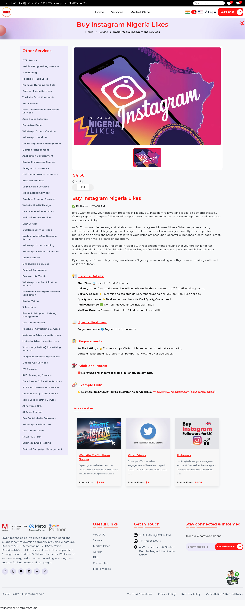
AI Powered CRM (32, 406)
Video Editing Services (36, 192)
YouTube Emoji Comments (38, 97)
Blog (96, 557)
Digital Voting (30, 301)
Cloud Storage (31, 257)
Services (117, 12)
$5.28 (89, 482)
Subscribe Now (230, 546)
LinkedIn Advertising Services (40, 341)
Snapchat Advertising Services (41, 356)
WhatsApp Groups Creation (39, 131)
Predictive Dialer (32, 125)
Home (99, 12)
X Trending (29, 307)
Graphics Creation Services (38, 199)
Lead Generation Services (38, 211)
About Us (99, 534)
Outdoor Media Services (37, 91)
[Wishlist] (229, 4)
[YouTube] (21, 571)
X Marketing (29, 72)
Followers (172, 455)
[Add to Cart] (238, 4)
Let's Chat (231, 12)
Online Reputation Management (41, 143)
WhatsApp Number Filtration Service (39, 284)
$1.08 (187, 482)
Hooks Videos (102, 569)
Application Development (37, 155)
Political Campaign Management (42, 449)
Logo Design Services (35, 186)
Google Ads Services (35, 362)
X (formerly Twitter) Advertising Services (41, 349)
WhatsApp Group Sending (38, 245)
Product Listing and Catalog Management (39, 315)
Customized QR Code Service (40, 393)
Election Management (35, 149)
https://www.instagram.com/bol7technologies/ (184, 391)
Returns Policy (190, 594)
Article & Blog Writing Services (41, 66)
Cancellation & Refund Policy (224, 594)
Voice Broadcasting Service (39, 399)
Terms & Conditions (139, 594)
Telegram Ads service (35, 168)
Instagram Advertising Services (41, 335)
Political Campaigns (34, 270)
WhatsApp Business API (36, 424)
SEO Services (30, 103)
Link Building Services (35, 263)
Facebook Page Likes (35, 78)
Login (212, 12)
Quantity (77, 181)
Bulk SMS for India (33, 180)
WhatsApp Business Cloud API (40, 251)
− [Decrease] (75, 187)
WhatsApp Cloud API (34, 137)
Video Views (125, 455)
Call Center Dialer (33, 430)
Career (97, 552)
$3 (136, 482)
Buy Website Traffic (34, 276)
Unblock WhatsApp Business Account (39, 238)
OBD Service (30, 223)
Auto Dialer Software (35, 119)
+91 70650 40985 (77, 3)
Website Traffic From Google (82, 457)
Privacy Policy (167, 594)
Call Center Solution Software (40, 174)
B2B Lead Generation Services (40, 387)
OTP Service (29, 60)
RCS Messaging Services (37, 375)
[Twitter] (13, 571)
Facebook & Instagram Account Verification (41, 293)
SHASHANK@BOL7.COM (25, 3)
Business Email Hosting (36, 442)
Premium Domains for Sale (38, 85)
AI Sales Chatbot (32, 412)
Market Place (140, 12)
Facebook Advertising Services (41, 328)
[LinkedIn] (37, 571)
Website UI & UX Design (36, 205)
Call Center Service (34, 322)
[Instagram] (45, 571)
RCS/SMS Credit (31, 436)
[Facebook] (5, 571)
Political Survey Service (36, 217)
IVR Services (29, 369)
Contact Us (100, 563)
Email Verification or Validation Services (40, 111)
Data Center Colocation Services (42, 381)
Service (105, 32)
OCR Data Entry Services (37, 229)
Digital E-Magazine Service (38, 162)
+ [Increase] (91, 187)
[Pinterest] (29, 571)
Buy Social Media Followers (39, 418)
